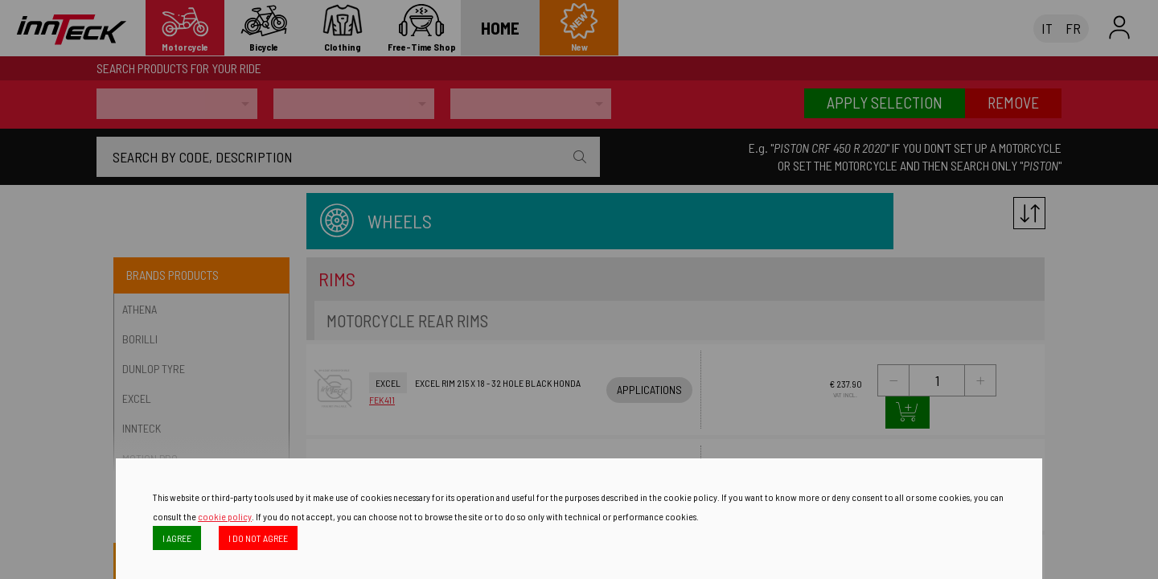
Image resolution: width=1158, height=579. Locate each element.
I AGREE (176, 538)
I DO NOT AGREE (258, 538)
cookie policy (225, 516)
